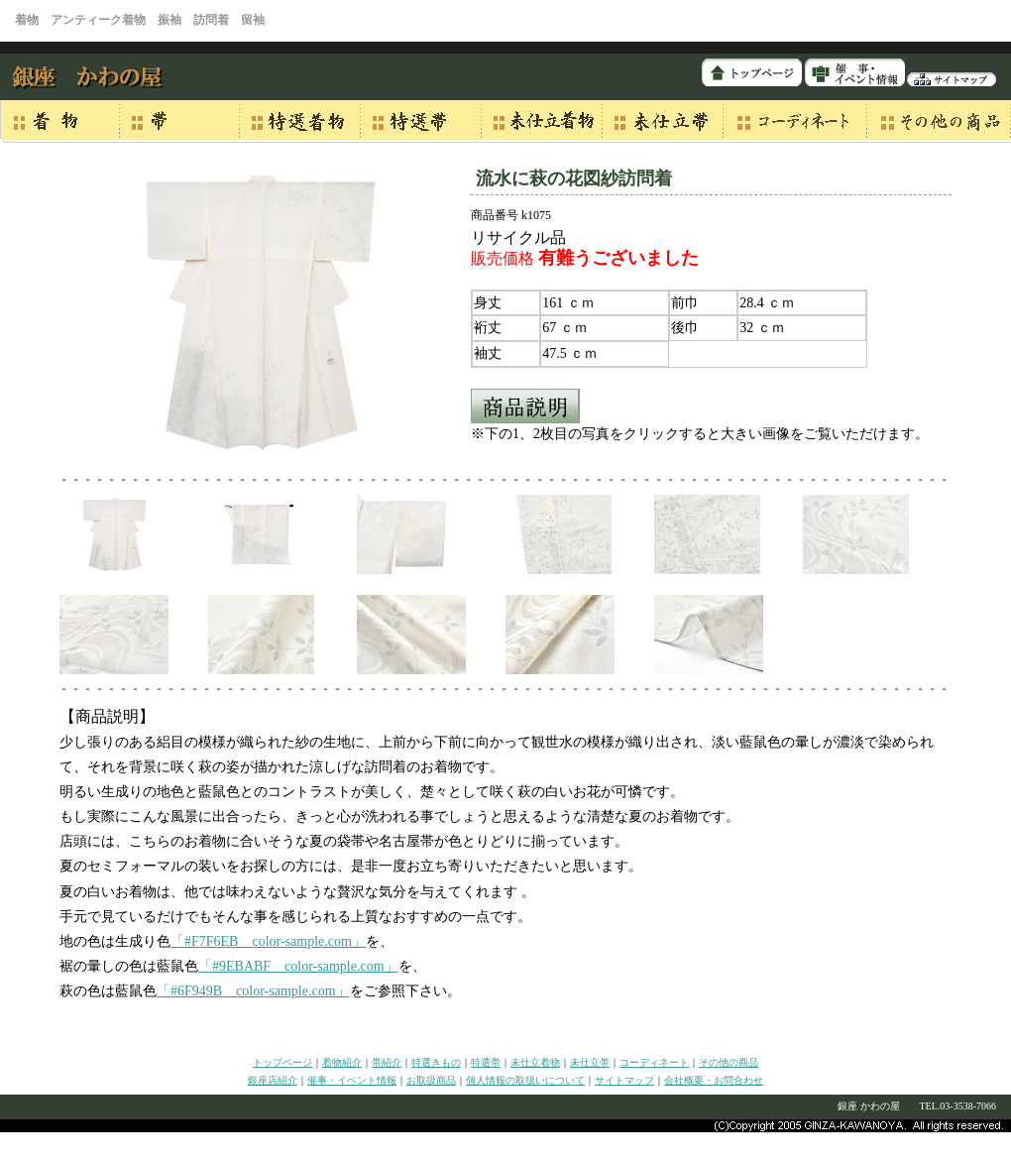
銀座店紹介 (272, 1080)
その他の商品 (728, 1062)
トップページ (282, 1062)
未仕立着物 (535, 1062)
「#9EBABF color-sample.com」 (298, 966)
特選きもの (436, 1062)
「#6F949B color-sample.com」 (253, 991)
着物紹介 (342, 1062)
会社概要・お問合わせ (713, 1080)
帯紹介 (386, 1062)
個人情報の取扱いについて (525, 1080)
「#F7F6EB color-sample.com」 (268, 941)
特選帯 (486, 1062)
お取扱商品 (431, 1080)
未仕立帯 (590, 1062)
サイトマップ (624, 1080)
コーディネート (654, 1062)
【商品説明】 (107, 716)
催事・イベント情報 (351, 1080)
